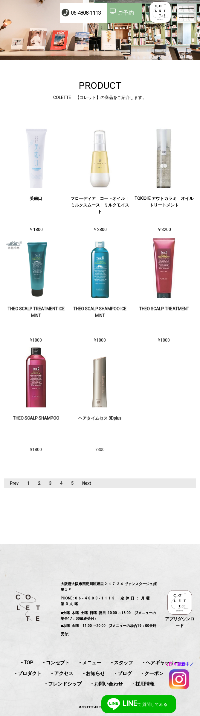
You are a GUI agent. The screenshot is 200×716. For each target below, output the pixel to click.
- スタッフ (122, 662)
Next (86, 488)
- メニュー (90, 662)
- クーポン (152, 673)
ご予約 (126, 13)
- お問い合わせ (107, 684)
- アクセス (62, 673)
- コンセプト (56, 662)
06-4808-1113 (86, 13)
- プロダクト (28, 673)
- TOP (27, 662)
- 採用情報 (143, 684)
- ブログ (123, 673)
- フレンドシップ (63, 684)
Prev (14, 488)
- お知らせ (94, 673)
